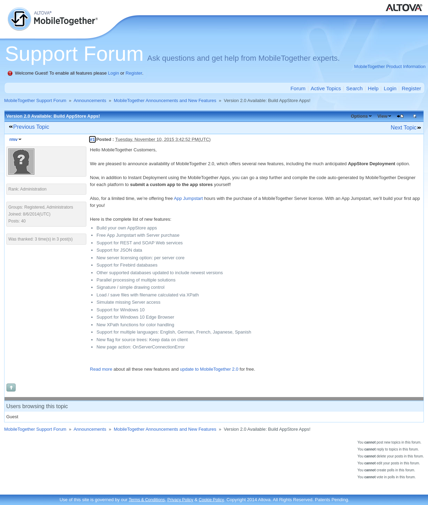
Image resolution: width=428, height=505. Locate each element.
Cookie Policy (211, 499)
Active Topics (326, 88)
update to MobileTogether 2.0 (209, 369)
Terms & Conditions (147, 499)
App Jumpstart (188, 198)
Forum (297, 88)
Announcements (90, 100)
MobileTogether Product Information (390, 66)
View (382, 116)
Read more (101, 369)
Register (134, 73)
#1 (92, 139)
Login (113, 73)
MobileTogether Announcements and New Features (165, 100)
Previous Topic (31, 127)
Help (373, 88)
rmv (13, 139)
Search (354, 88)
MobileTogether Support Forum (35, 100)
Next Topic (404, 128)
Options (359, 116)
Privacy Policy (180, 499)
